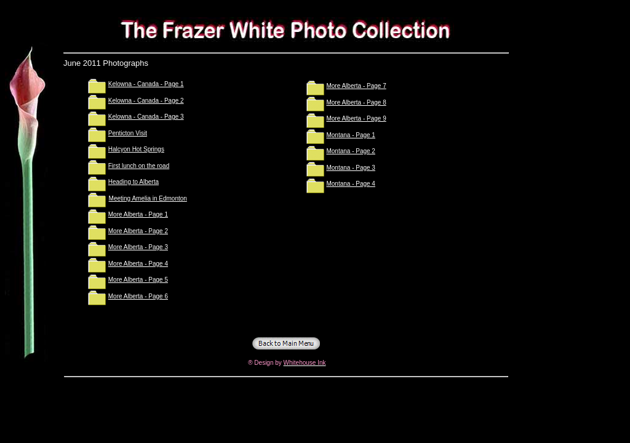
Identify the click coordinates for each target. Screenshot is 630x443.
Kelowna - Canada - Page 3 (146, 116)
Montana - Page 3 (350, 167)
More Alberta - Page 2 (138, 231)
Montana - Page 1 (350, 135)
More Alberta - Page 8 (356, 102)
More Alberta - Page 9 (356, 118)
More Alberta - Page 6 (138, 296)
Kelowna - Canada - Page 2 (146, 100)
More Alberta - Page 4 (138, 263)
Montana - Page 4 (350, 183)
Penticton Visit (127, 133)
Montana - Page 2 (350, 151)
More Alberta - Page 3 (138, 247)
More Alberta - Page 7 (356, 85)
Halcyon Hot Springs (136, 149)
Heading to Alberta (133, 181)
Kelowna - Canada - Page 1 (146, 84)
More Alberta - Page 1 (138, 214)
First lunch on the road (139, 165)
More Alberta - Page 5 (138, 279)
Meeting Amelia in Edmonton (148, 198)
